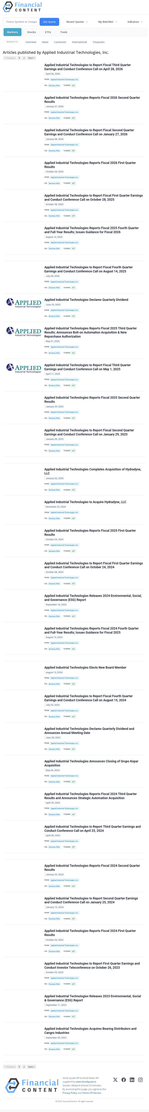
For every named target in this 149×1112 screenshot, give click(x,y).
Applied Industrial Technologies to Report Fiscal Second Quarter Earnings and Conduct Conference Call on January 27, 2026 (89, 132)
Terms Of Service (91, 1095)
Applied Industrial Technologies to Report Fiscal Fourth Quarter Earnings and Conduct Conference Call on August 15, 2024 (88, 699)
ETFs (48, 32)
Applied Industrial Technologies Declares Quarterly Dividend (86, 300)
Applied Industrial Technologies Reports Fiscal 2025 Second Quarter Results (92, 400)
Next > (31, 57)
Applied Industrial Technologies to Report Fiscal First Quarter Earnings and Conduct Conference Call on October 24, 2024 (93, 566)
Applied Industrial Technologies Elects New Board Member (85, 669)
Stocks (31, 32)
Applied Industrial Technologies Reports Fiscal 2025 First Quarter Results (90, 534)
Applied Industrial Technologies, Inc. (64, 79)
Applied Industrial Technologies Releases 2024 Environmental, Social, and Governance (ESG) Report (93, 599)
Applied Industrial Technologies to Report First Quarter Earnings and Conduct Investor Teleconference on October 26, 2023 (92, 968)
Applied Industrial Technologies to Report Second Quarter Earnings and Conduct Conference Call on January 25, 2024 (91, 902)
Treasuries (99, 42)
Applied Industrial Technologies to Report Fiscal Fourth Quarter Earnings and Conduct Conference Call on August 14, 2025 (88, 269)
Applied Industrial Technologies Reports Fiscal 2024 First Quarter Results (90, 935)
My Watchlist (105, 21)
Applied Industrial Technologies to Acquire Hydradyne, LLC (85, 503)
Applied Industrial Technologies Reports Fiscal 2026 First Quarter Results (90, 165)
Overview (31, 42)
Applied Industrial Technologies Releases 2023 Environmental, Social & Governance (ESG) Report (92, 1000)
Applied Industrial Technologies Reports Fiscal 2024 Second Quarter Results (92, 870)
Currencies (60, 42)
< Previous (10, 57)
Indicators (133, 21)
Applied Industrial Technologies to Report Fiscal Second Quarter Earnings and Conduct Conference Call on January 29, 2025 (89, 433)
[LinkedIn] (132, 1087)
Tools (63, 32)
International (79, 42)
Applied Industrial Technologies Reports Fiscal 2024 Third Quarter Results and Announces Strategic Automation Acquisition (90, 797)
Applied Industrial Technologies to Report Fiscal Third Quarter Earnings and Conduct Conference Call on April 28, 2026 (87, 67)
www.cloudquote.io (86, 1084)
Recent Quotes (75, 21)
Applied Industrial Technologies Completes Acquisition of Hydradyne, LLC (92, 472)
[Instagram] (140, 1087)
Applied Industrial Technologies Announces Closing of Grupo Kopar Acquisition (91, 765)
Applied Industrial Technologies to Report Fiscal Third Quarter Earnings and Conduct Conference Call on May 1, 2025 (87, 368)
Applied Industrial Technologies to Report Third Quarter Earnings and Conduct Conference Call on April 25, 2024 (92, 830)
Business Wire (54, 85)
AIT (73, 85)
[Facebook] (123, 1087)
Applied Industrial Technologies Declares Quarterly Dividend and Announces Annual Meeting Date (89, 732)
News (45, 42)
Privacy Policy (70, 1095)
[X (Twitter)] (115, 1087)
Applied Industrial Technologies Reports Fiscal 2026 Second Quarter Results (92, 100)
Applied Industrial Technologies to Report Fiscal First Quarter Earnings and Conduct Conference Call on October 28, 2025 (93, 198)
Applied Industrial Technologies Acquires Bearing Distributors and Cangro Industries (90, 1033)
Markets (12, 32)
